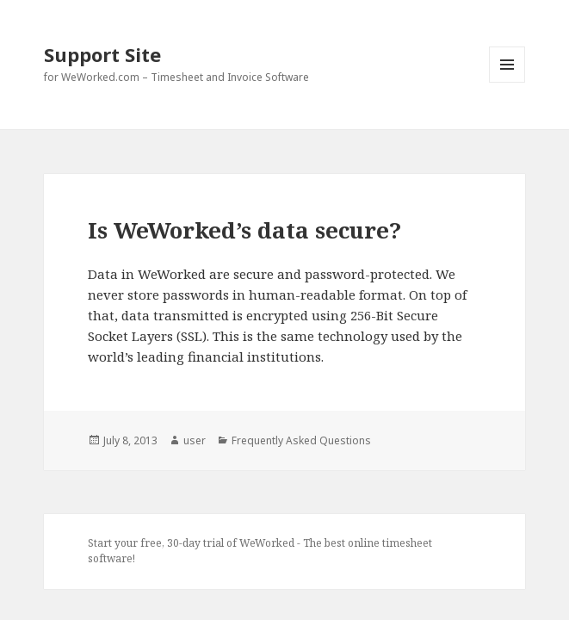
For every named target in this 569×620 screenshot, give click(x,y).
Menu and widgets (507, 82)
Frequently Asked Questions (301, 440)
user (194, 440)
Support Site (102, 54)
